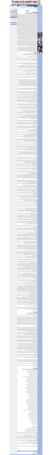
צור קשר (41, 454)
